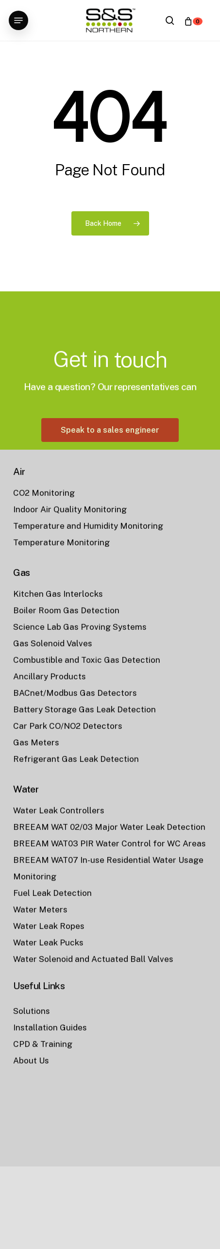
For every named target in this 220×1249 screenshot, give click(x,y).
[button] (18, 20)
